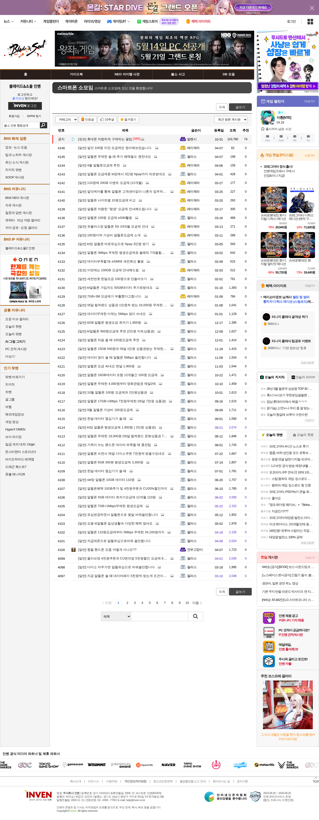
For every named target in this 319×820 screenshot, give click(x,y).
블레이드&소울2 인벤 (20, 248)
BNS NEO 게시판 (17, 197)
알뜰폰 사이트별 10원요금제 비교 (107, 200)
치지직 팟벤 (13, 169)
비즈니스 (93, 781)
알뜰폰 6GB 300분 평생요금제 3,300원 (110, 462)
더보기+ (309, 101)
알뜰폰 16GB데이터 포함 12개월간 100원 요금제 (118, 375)
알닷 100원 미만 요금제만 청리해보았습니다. (115, 148)
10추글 (109, 119)
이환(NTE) (284, 118)
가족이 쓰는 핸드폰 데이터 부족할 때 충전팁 (114, 445)
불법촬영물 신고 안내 (193, 781)
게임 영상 (11, 421)
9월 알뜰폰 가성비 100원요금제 (105, 410)
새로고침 (306, 362)
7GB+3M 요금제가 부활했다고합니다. (110, 296)
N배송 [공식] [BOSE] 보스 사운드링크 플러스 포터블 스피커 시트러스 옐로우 (288, 567)
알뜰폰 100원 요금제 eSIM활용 (105, 218)
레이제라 (193, 148)
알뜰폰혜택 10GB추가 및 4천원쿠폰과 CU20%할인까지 (122, 488)
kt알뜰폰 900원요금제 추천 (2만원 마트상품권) (116, 331)
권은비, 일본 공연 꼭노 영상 (280, 583)
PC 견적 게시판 (16, 349)
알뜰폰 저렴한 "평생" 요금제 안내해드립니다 (115, 209)
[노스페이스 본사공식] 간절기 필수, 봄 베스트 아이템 (288, 575)
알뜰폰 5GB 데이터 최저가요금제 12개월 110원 (117, 497)
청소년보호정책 (162, 781)
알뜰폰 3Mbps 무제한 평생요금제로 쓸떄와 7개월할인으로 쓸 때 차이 (132, 253)
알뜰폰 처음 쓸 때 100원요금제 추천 (108, 340)
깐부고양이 (195, 549)
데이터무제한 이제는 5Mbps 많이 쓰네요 (112, 314)
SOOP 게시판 (14, 177)
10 (187, 603)
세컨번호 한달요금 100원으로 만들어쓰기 (112, 279)
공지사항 (242, 781)
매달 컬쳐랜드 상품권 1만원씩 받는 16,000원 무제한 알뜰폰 (125, 305)
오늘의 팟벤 (13, 334)
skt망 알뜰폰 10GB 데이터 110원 (106, 480)
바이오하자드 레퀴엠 (19, 459)
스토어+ (310, 155)
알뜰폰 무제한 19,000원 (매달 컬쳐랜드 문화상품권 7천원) (124, 436)
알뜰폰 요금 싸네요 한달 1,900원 (106, 366)
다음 (195, 603)
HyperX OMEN (15, 429)
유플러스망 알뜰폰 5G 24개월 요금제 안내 (113, 226)
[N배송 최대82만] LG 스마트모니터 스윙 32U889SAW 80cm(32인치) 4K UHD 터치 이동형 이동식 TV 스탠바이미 (288, 600)
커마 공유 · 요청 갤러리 (21, 227)
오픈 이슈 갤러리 (17, 319)
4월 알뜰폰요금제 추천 (99, 165)
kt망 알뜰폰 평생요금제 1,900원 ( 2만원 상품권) (117, 427)
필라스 (191, 156)
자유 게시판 (13, 205)
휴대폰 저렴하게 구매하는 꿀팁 (105, 139)
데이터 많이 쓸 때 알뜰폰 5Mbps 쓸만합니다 (114, 357)
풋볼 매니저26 (15, 474)
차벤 (8, 392)
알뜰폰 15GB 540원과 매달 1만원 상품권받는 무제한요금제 (125, 349)
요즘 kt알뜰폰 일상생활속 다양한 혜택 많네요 (115, 523)
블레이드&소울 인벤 (25, 86)
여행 (8, 407)
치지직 (10, 384)
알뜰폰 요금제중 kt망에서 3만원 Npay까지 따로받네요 (121, 174)
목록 (222, 107)
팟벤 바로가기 (15, 377)
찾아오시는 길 (221, 781)
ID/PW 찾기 (34, 116)
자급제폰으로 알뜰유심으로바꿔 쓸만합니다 (114, 541)
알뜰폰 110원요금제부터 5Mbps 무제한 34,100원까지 (121, 532)
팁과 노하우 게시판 (18, 154)
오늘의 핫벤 (13, 326)
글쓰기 (240, 107)
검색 (43, 125)
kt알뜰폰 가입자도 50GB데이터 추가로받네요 (115, 287)
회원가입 (14, 116)
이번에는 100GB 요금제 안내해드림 (108, 270)
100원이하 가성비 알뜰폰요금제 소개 (109, 235)
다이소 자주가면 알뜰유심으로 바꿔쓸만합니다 (116, 567)
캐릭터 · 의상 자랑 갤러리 (22, 220)
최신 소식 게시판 (17, 162)
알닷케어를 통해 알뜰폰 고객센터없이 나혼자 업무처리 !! (123, 191)
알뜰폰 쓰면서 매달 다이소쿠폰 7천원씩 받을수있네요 (121, 453)
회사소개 (75, 781)
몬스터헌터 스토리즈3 (20, 451)
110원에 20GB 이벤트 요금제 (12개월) (110, 183)
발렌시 (191, 139)
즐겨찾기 (130, 119)
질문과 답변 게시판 (18, 212)
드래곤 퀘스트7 (15, 466)
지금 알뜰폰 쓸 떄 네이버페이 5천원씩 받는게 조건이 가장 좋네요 (129, 576)
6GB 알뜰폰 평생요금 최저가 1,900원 (109, 322)
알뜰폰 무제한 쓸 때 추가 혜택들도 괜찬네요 (114, 156)
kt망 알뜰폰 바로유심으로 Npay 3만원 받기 (113, 244)
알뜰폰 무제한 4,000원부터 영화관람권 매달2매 (117, 384)
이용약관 (111, 781)
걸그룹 (10, 399)
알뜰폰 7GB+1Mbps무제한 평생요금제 (110, 506)
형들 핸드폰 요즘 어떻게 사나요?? (107, 549)
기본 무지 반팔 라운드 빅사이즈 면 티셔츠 (288, 591)
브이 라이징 (13, 436)
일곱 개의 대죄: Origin (20, 444)
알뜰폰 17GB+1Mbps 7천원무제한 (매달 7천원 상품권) (122, 401)
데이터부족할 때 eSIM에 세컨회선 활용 (111, 261)
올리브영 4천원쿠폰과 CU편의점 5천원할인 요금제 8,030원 (125, 558)
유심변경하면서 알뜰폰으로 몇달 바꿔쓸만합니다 (118, 515)
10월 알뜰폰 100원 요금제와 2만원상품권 (112, 392)
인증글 (89, 119)
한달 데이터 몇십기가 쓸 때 (102, 418)
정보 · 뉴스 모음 (16, 147)
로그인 (291, 21)
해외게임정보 (14, 414)
